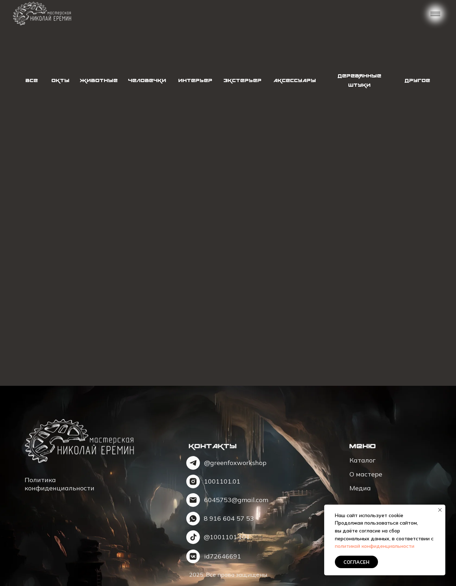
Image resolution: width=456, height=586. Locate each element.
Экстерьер (242, 80)
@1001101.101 (227, 537)
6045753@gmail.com (236, 500)
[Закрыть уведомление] (440, 510)
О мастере (365, 474)
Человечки (147, 80)
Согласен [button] (356, 562)
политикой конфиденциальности (374, 546)
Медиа (360, 488)
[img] (41, 13)
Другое (417, 80)
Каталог (362, 460)
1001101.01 (222, 481)
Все (31, 80)
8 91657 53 (229, 518)
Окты (60, 80)
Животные (98, 80)
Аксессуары (294, 80)
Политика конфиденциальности (59, 484)
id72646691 (222, 556)
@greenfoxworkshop (235, 463)
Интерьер (195, 80)
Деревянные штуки (359, 80)
